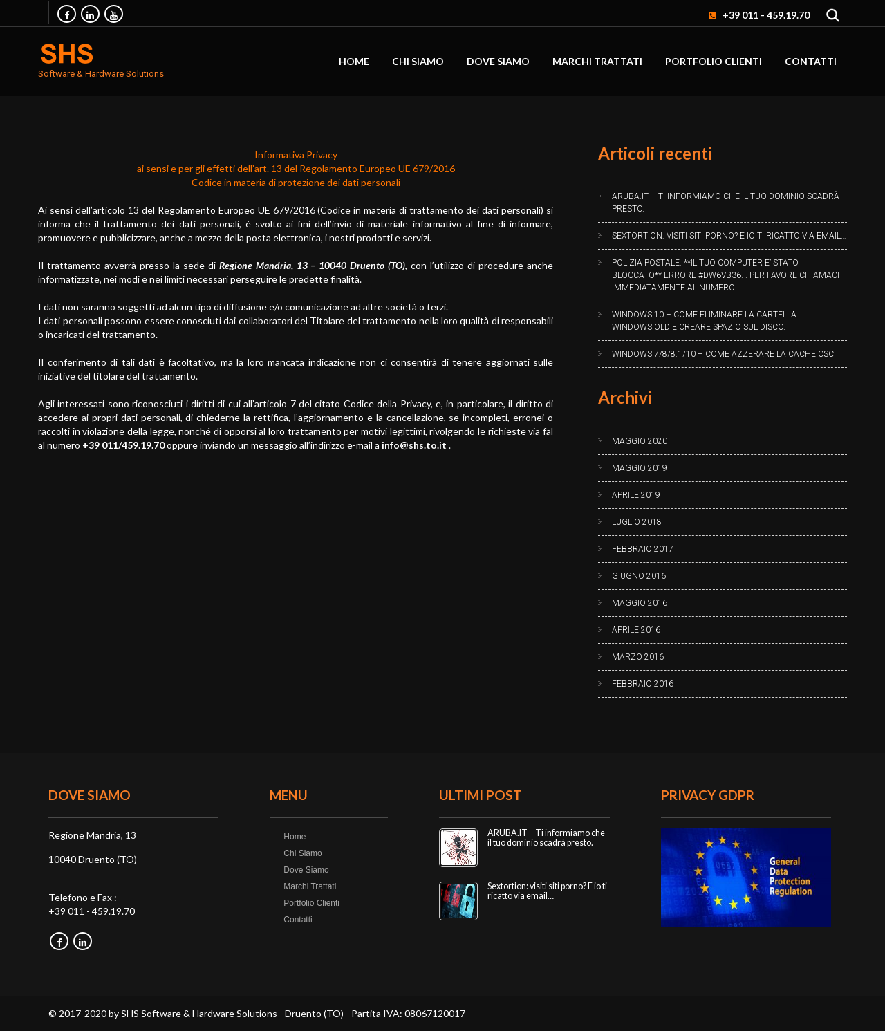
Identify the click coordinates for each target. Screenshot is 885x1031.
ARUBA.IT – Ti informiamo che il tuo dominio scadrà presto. (725, 203)
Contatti (811, 61)
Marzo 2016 (638, 657)
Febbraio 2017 (642, 549)
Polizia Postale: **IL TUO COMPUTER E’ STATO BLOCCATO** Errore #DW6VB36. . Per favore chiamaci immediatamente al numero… (725, 275)
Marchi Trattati (597, 61)
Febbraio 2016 (642, 684)
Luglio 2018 (637, 522)
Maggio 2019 (639, 468)
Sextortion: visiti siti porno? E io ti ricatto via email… (729, 236)
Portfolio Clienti (713, 61)
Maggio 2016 (639, 603)
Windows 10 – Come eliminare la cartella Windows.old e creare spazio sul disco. (704, 321)
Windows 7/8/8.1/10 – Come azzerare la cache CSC (723, 354)
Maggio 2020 (639, 441)
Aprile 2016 (636, 630)
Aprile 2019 (636, 495)
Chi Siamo (418, 61)
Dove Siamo (498, 61)
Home (354, 61)
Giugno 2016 (639, 576)
